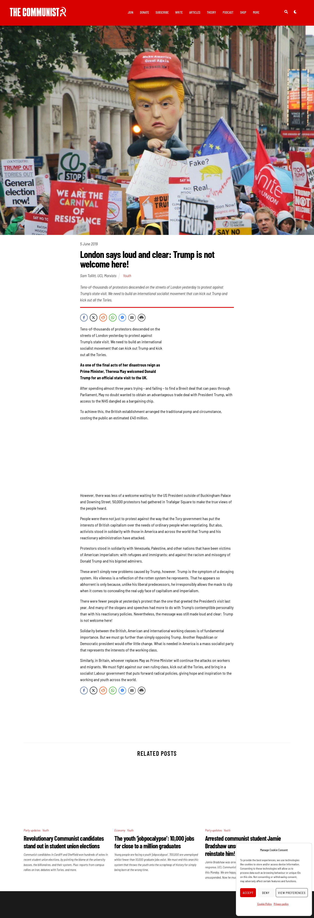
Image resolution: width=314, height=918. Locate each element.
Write (179, 12)
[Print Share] (141, 318)
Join (130, 12)
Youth (127, 275)
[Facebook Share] (84, 318)
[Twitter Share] (93, 318)
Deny (266, 893)
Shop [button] (243, 12)
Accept (248, 893)
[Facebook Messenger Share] (122, 318)
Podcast (228, 12)
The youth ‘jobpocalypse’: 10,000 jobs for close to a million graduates (154, 842)
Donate (144, 12)
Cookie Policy (264, 904)
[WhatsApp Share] (113, 318)
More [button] (256, 12)
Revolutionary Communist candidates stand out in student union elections (64, 842)
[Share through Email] (132, 318)
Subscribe (162, 12)
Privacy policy (281, 904)
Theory (211, 12)
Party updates (32, 830)
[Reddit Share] (103, 318)
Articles (194, 12)
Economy (119, 830)
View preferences (292, 893)
